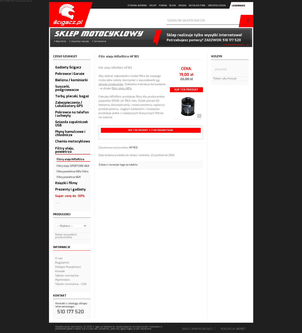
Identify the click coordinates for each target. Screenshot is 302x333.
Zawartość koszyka (80, 41)
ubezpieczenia (217, 5)
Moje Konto (61, 41)
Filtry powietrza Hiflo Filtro (72, 171)
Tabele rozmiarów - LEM (70, 284)
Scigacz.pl (66, 14)
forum (163, 5)
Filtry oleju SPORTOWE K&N (73, 166)
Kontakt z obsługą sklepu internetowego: (71, 305)
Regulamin (62, 262)
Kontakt (60, 271)
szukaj (247, 21)
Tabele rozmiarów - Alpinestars (67, 278)
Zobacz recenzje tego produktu (118, 164)
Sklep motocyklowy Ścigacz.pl (95, 33)
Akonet (241, 329)
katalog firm (197, 5)
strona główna (137, 5)
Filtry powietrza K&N (69, 177)
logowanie (238, 5)
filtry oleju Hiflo (122, 88)
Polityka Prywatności (68, 267)
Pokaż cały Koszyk (224, 78)
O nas (59, 258)
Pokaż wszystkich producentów (66, 236)
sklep (152, 5)
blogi (172, 5)
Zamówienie (100, 41)
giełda (182, 5)
